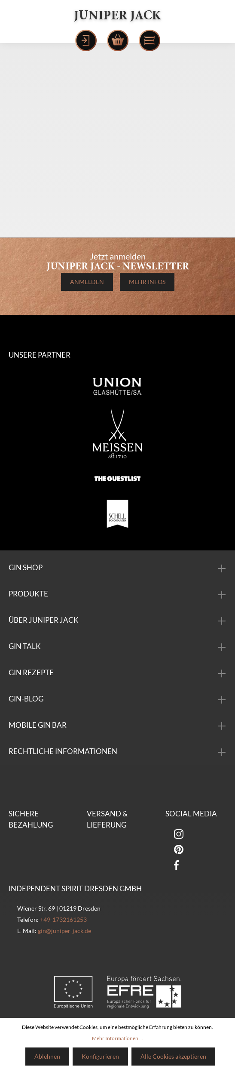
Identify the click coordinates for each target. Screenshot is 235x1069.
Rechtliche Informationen (63, 751)
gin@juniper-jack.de (64, 930)
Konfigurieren (100, 1056)
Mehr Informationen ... (117, 1038)
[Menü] (149, 40)
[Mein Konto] (86, 40)
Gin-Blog (26, 698)
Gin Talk (25, 646)
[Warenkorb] (118, 40)
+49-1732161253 (63, 919)
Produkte (28, 593)
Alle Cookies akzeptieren (173, 1056)
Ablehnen (47, 1056)
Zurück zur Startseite (118, 218)
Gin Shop (26, 567)
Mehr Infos (147, 281)
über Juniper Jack (44, 619)
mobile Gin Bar (38, 724)
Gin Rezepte (31, 672)
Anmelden (87, 281)
